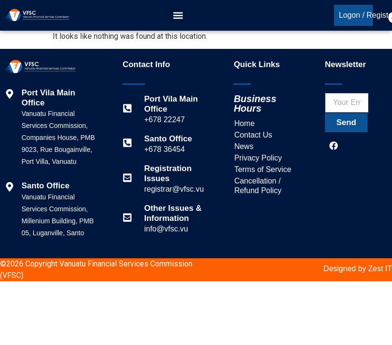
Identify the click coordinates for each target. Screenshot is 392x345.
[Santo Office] (127, 143)
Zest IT (380, 268)
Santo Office (168, 138)
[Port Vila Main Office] (127, 108)
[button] (178, 15)
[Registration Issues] (127, 178)
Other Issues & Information (173, 213)
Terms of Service (262, 169)
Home (244, 123)
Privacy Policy (258, 158)
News (243, 146)
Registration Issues (167, 173)
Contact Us (253, 135)
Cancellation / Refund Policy (257, 186)
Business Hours (255, 103)
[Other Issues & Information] (127, 217)
